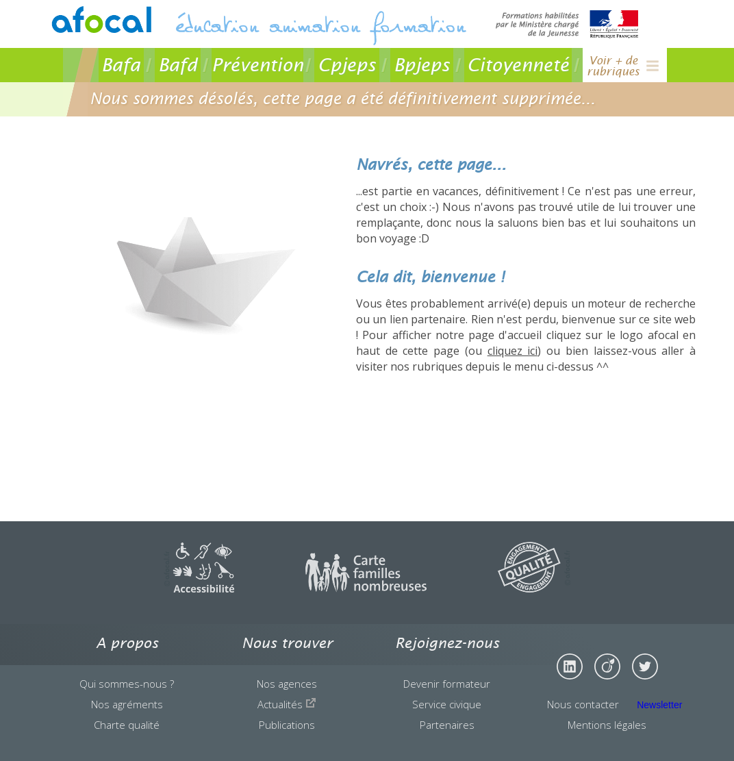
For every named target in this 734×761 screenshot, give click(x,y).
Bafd (177, 64)
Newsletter (659, 704)
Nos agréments (127, 704)
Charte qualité (127, 725)
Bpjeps (422, 64)
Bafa (120, 64)
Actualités (286, 704)
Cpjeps (347, 64)
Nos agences (287, 683)
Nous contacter (583, 704)
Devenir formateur (446, 683)
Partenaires (447, 725)
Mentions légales (607, 725)
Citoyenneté (518, 64)
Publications (287, 725)
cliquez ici (513, 350)
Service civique (446, 704)
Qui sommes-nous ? (126, 683)
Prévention (257, 64)
